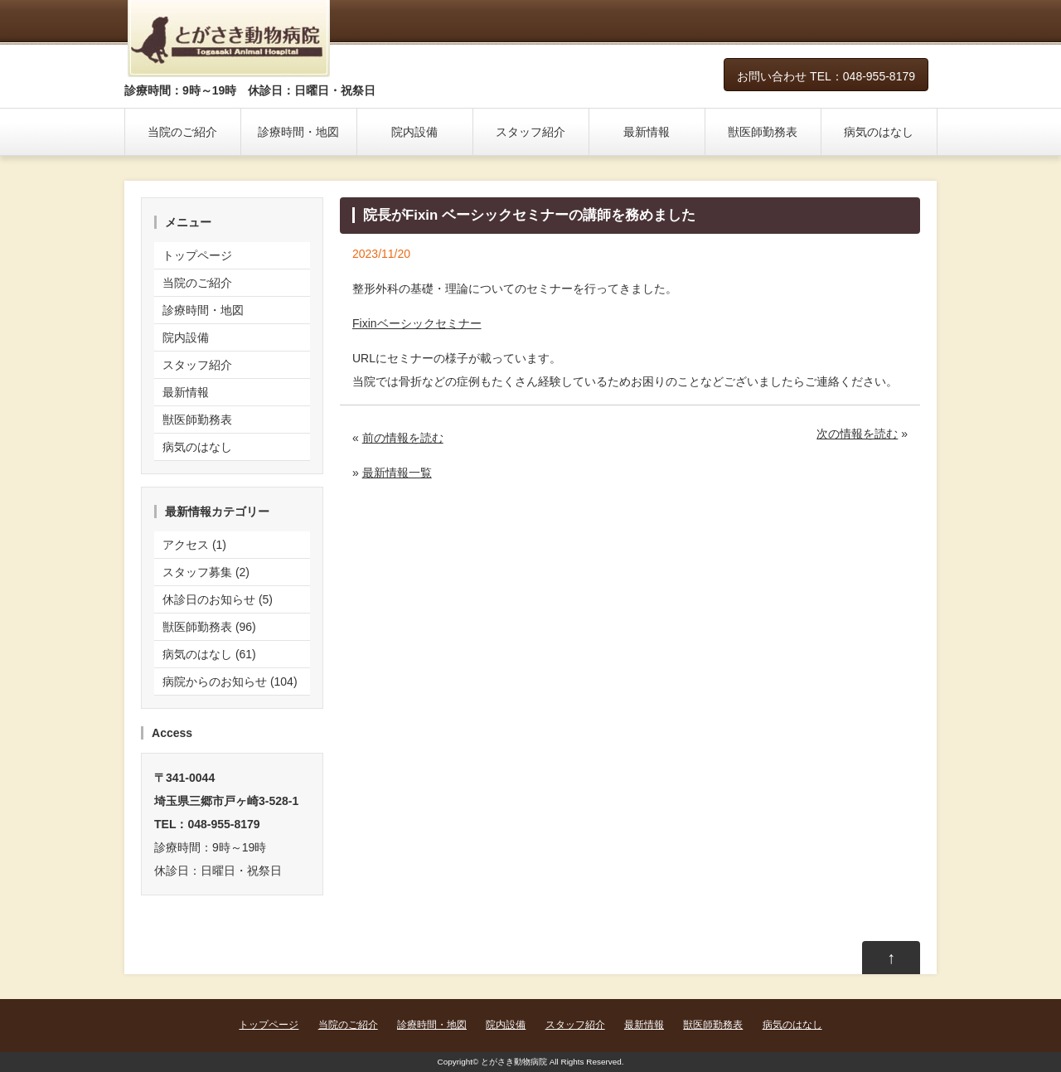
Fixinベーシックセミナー (417, 323)
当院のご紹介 (182, 131)
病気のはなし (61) (209, 654)
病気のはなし (878, 131)
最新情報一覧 (397, 472)
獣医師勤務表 (762, 131)
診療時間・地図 (298, 131)
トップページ (197, 255)
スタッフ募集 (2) (206, 572)
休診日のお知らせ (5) (217, 599)
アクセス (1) (194, 544)
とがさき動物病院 (514, 1061)
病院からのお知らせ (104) (230, 681)
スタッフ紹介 (530, 131)
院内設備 (414, 131)
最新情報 (646, 131)
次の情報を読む (857, 433)
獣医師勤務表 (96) (209, 626)
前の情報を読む (402, 437)
